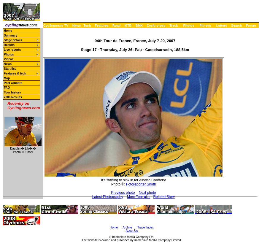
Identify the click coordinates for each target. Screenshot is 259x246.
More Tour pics (138, 197)
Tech (87, 25)
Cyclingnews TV (55, 25)
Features (102, 25)
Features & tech (15, 73)
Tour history (12, 92)
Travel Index (145, 227)
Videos (9, 59)
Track (173, 25)
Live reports (12, 49)
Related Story (164, 197)
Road (116, 25)
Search (236, 25)
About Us (131, 230)
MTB (128, 25)
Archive (127, 227)
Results (9, 45)
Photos (188, 25)
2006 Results (13, 97)
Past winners (13, 83)
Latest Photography (107, 197)
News (76, 25)
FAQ (7, 87)
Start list (10, 68)
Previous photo (123, 193)
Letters (221, 25)
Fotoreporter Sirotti (141, 184)
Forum (251, 25)
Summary (11, 35)
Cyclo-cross (156, 25)
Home (8, 30)
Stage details (13, 40)
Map (7, 78)
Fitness (205, 25)
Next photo (147, 193)
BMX (139, 25)
